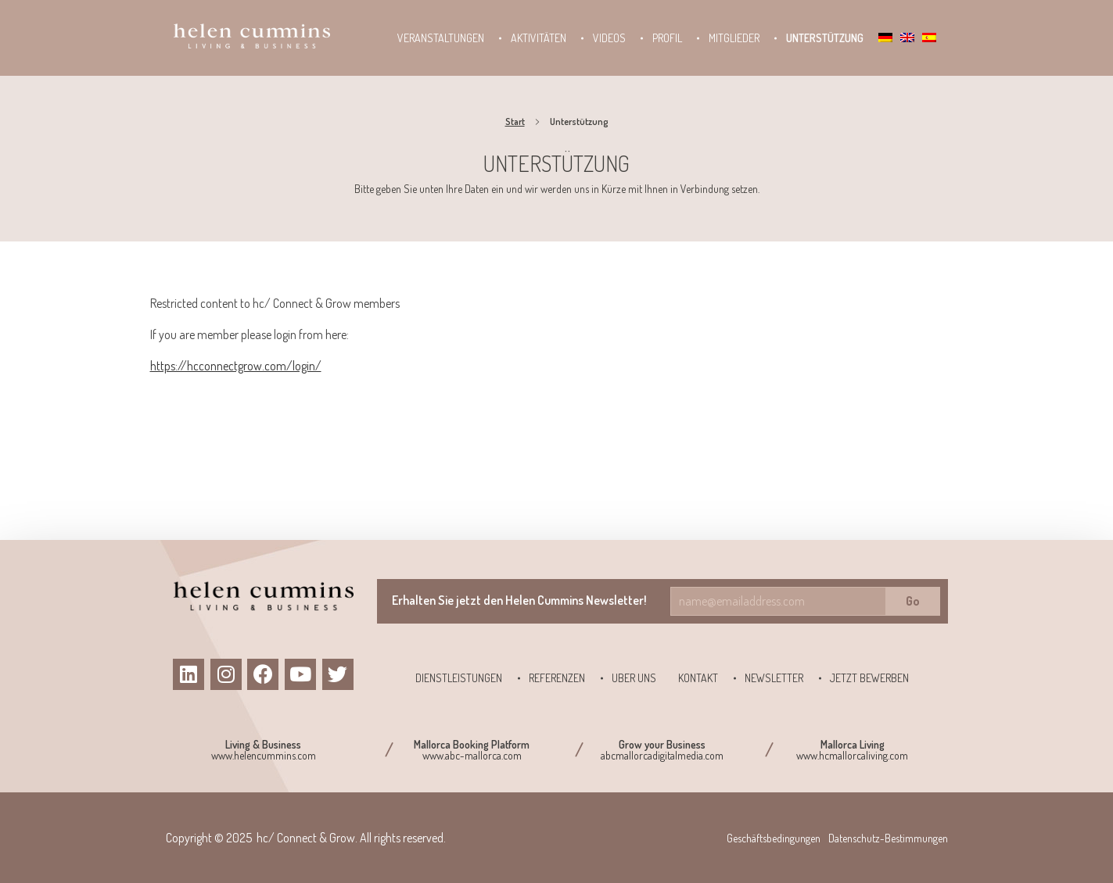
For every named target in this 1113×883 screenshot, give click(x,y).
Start (515, 121)
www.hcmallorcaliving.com (852, 755)
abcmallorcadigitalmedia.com (662, 755)
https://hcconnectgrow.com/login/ (235, 366)
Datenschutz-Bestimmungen (888, 838)
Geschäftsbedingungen (773, 838)
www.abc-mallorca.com (472, 755)
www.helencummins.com (263, 755)
